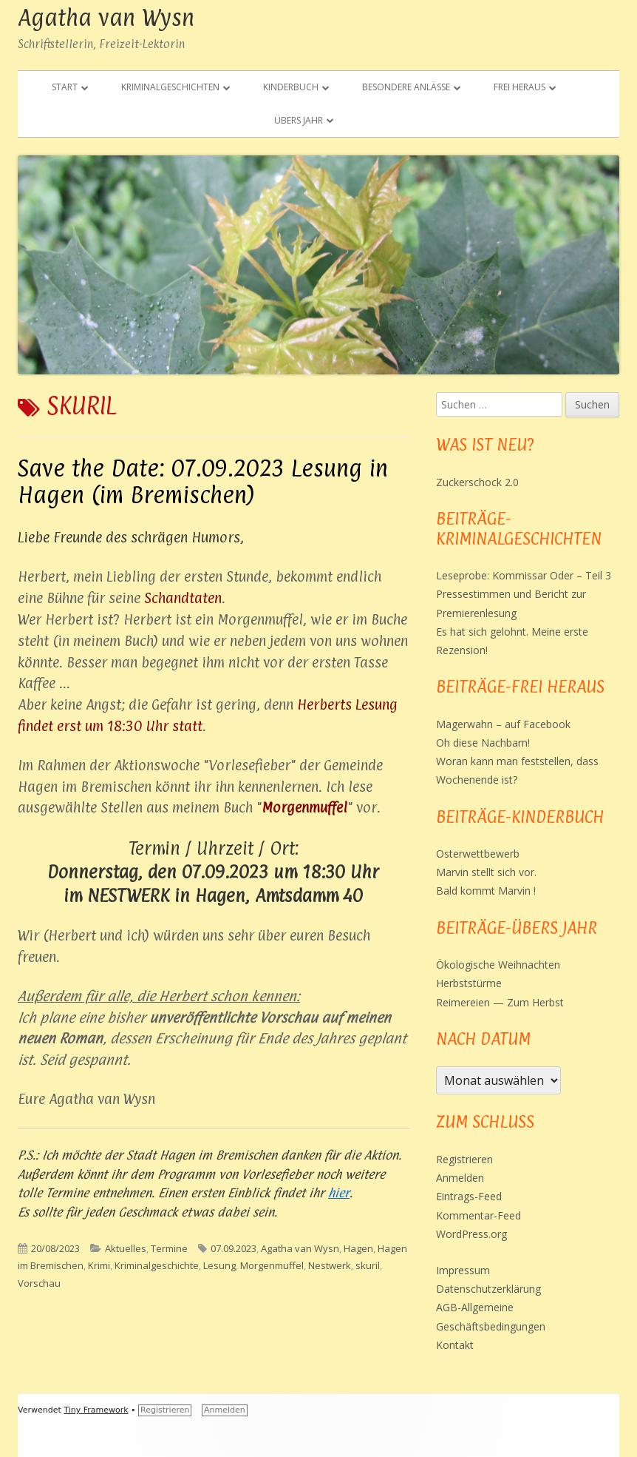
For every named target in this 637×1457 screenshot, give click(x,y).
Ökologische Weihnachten (498, 965)
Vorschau (39, 1283)
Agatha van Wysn (106, 17)
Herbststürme (469, 983)
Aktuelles (125, 1248)
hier (339, 1192)
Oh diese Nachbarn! (483, 743)
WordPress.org (471, 1234)
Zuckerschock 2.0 (477, 482)
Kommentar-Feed (478, 1215)
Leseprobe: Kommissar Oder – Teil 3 (523, 575)
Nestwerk (329, 1265)
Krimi (99, 1265)
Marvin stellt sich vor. (486, 872)
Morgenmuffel (272, 1265)
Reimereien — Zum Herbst (500, 1002)
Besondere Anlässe (406, 87)
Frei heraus (519, 87)
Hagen (358, 1248)
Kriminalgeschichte (157, 1265)
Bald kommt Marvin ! (486, 891)
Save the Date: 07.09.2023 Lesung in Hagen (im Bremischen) (203, 481)
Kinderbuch (290, 87)
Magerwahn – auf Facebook (503, 724)
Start (65, 87)
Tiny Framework (96, 1410)
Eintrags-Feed (469, 1196)
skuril (367, 1265)
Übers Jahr (298, 120)
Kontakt (455, 1345)
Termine (169, 1248)
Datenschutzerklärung (488, 1289)
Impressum (463, 1270)
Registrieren (464, 1159)
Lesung (219, 1265)
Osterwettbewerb (478, 854)
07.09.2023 (233, 1248)
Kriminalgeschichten (170, 87)
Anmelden (460, 1178)
